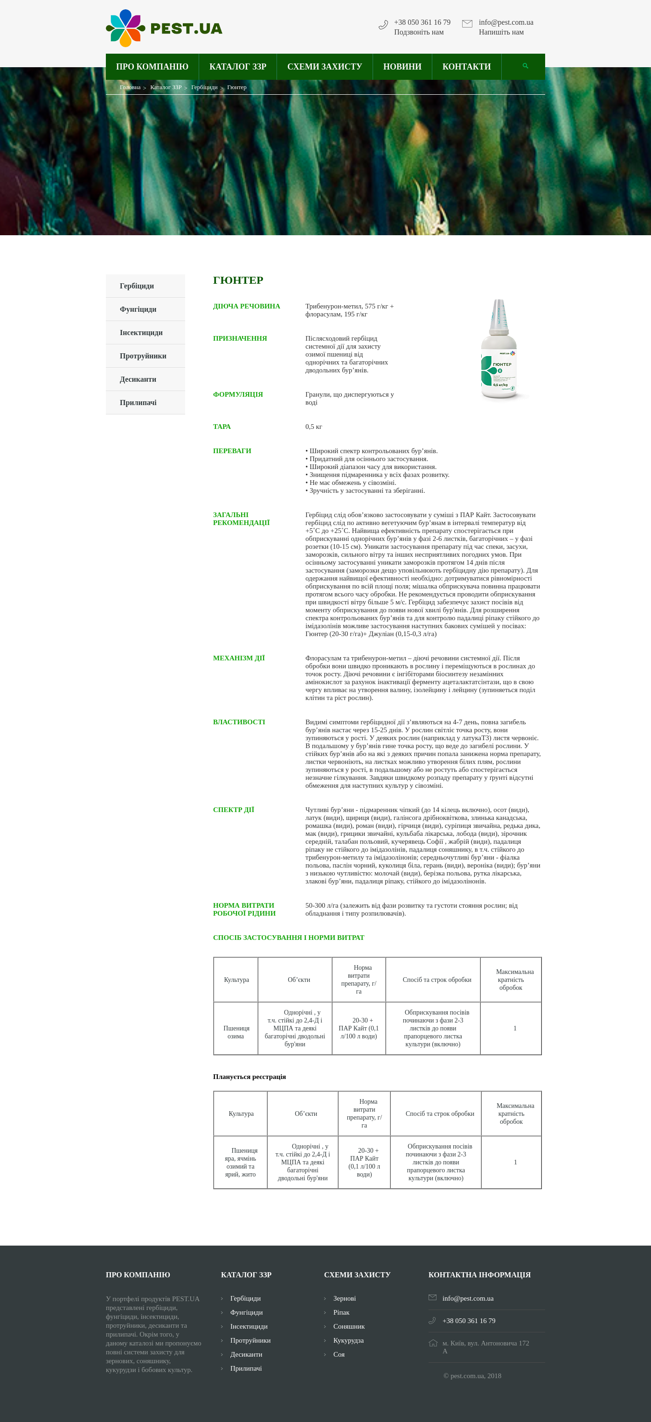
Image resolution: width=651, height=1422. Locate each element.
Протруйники (143, 356)
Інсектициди (141, 332)
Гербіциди (137, 286)
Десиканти (138, 379)
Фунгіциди (138, 309)
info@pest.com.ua (506, 22)
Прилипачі (138, 402)
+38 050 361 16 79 (422, 22)
